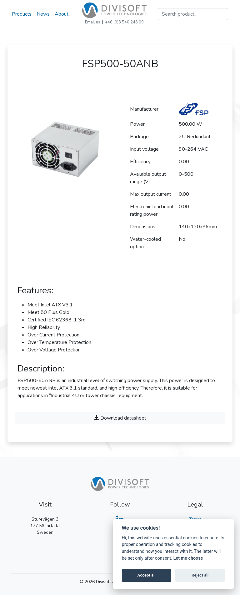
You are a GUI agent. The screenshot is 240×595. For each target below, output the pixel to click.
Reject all (200, 575)
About (61, 14)
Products (22, 14)
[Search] (193, 14)
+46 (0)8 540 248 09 (124, 22)
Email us (92, 22)
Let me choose (188, 558)
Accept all (147, 575)
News (43, 14)
